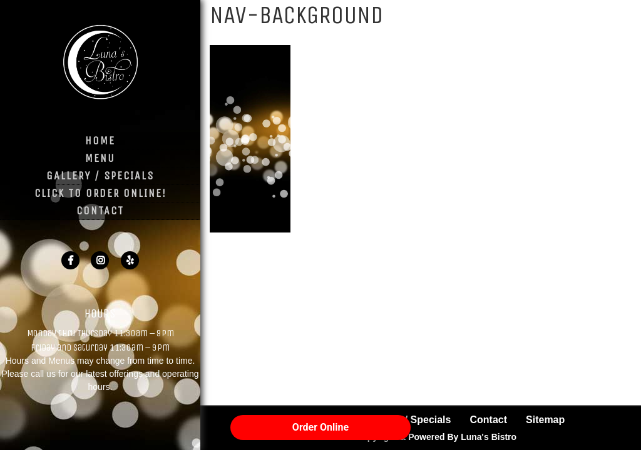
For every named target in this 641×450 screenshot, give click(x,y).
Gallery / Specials (100, 175)
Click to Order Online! (100, 193)
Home (100, 141)
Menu (100, 158)
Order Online (320, 427)
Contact (100, 211)
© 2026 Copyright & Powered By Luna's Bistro (420, 437)
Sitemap (545, 419)
